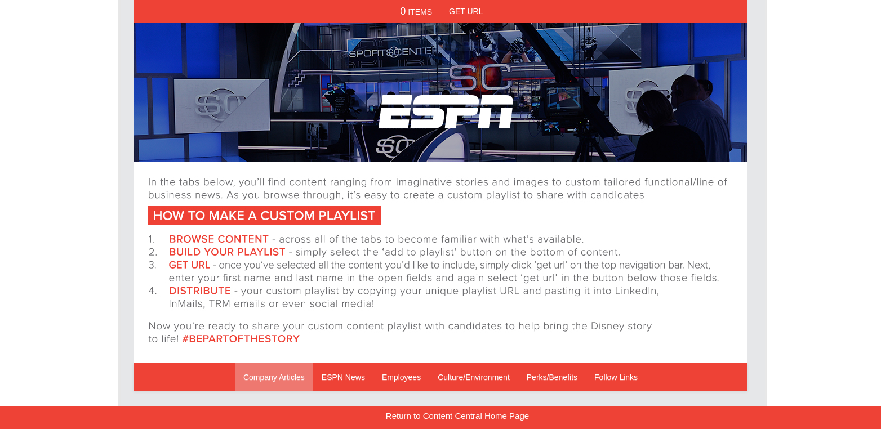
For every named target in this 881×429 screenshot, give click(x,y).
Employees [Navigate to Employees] (401, 377)
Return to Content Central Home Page (457, 416)
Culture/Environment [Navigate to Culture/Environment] (474, 377)
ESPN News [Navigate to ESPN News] (343, 377)
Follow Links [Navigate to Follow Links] (616, 377)
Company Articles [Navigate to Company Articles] (274, 377)
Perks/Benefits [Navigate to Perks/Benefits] (552, 377)
